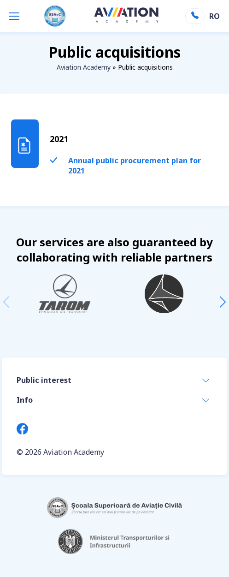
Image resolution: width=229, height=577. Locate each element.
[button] (223, 302)
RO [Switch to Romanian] (213, 16)
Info (25, 400)
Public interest (44, 380)
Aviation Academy (84, 67)
